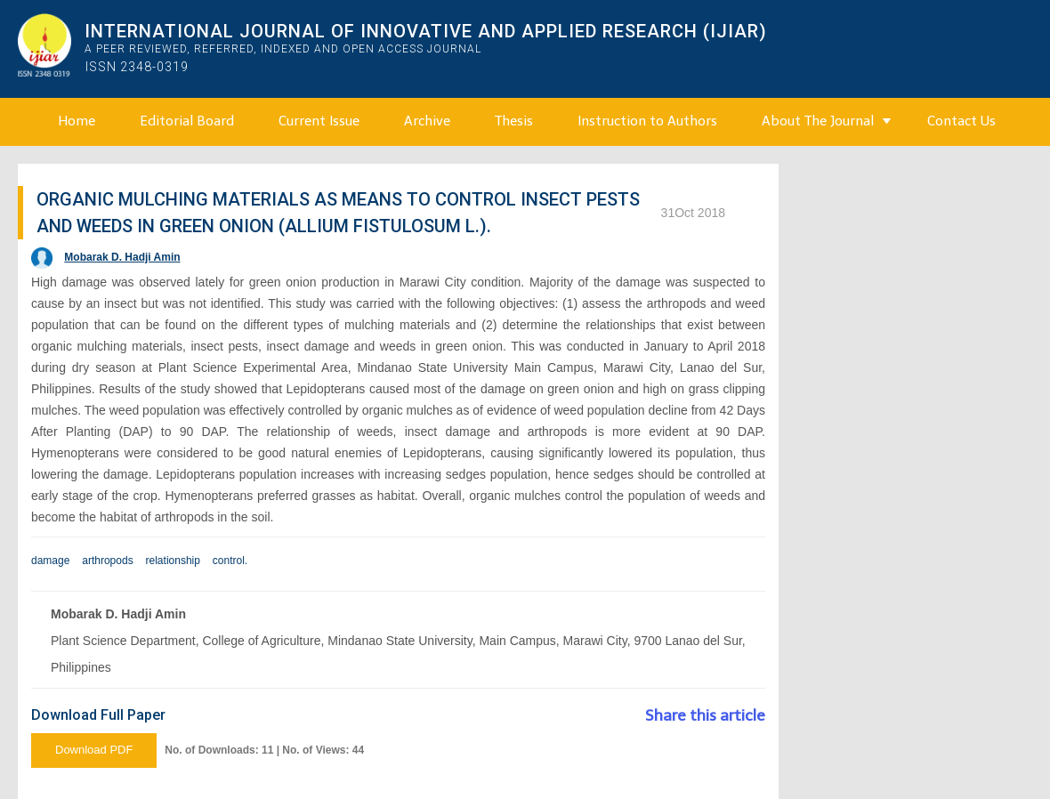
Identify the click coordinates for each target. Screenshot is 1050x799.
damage (50, 560)
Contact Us (961, 121)
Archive (427, 121)
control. (230, 560)
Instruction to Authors (647, 121)
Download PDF (94, 749)
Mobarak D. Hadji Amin (122, 257)
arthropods (107, 560)
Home (76, 121)
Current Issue (319, 121)
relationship (173, 560)
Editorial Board (187, 121)
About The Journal (818, 121)
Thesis (514, 121)
